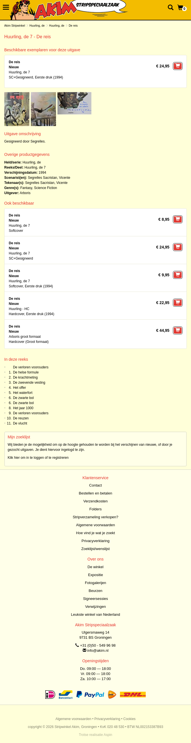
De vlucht (20, 423)
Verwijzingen (95, 606)
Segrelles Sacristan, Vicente (49, 178)
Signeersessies (95, 598)
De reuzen (21, 418)
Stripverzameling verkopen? (95, 517)
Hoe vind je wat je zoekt (95, 533)
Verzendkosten (95, 501)
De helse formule (26, 372)
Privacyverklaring (95, 541)
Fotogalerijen (95, 583)
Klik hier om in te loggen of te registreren (38, 458)
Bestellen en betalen (95, 493)
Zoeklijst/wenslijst (95, 549)
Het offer (19, 388)
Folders (95, 509)
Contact (95, 485)
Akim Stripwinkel (14, 25)
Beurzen (95, 591)
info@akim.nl (97, 650)
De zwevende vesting (29, 383)
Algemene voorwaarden (95, 525)
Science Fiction (45, 188)
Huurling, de (37, 25)
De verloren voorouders (30, 367)
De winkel (95, 567)
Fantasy (26, 188)
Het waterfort (23, 393)
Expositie (95, 575)
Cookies (129, 719)
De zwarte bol (23, 398)
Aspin (108, 735)
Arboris (25, 193)
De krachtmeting (25, 377)
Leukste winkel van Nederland (95, 614)
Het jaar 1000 (23, 408)
